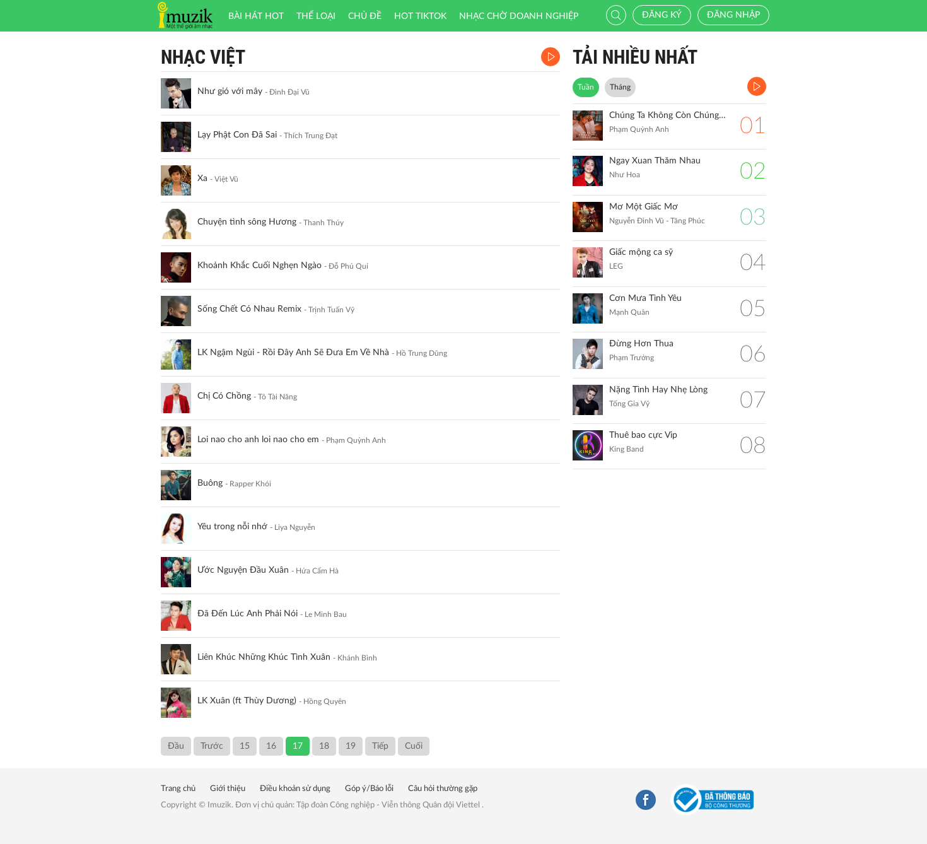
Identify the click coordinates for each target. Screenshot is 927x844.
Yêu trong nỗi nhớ (232, 526)
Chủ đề (365, 16)
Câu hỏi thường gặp (442, 789)
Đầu (176, 746)
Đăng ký (662, 15)
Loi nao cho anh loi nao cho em (258, 439)
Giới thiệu (227, 789)
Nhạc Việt (203, 57)
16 (271, 746)
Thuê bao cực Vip (643, 435)
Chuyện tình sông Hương (246, 222)
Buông (210, 483)
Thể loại (315, 16)
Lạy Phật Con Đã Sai (237, 135)
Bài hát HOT (256, 16)
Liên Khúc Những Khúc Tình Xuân (263, 657)
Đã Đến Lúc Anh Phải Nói (247, 613)
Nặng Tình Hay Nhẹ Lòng (658, 389)
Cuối (414, 746)
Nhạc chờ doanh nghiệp (518, 16)
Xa (202, 178)
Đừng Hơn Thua (641, 343)
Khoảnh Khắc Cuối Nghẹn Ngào (259, 265)
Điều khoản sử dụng (295, 789)
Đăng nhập (733, 15)
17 (298, 746)
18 (324, 746)
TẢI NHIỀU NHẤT (635, 57)
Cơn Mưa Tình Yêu (645, 298)
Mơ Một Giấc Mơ (643, 206)
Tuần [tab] (586, 87)
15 (245, 746)
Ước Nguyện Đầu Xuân (243, 570)
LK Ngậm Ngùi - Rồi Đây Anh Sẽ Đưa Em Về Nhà (293, 352)
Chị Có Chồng (224, 396)
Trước (212, 746)
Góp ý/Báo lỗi (369, 789)
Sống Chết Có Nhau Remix (249, 309)
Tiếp (380, 746)
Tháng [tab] (620, 87)
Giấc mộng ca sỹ (641, 252)
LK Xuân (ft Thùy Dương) (246, 700)
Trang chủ (178, 789)
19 (351, 746)
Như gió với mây (229, 91)
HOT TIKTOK (420, 16)
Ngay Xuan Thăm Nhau (655, 160)
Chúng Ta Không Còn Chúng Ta (668, 115)
